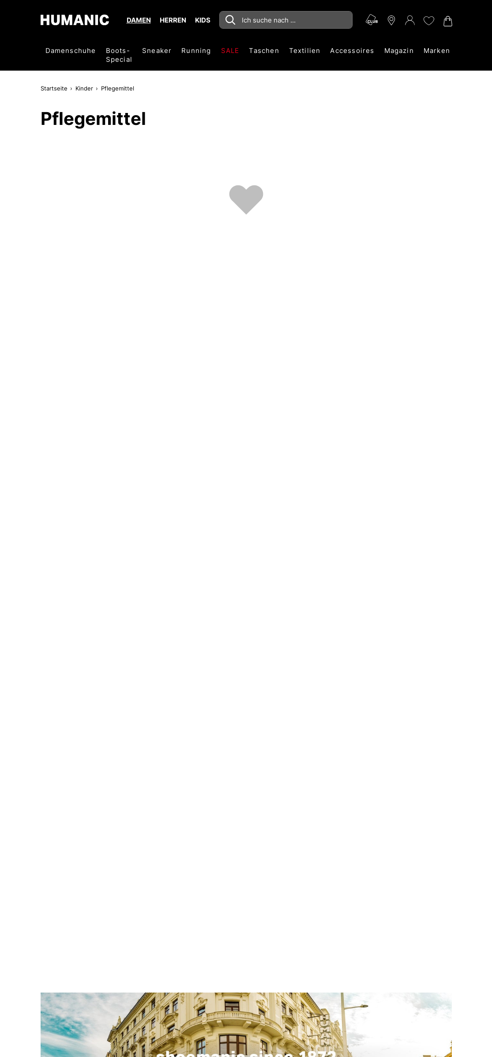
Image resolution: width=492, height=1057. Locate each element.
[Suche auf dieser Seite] (286, 20)
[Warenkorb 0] (447, 21)
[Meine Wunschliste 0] (428, 20)
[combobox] (286, 20)
